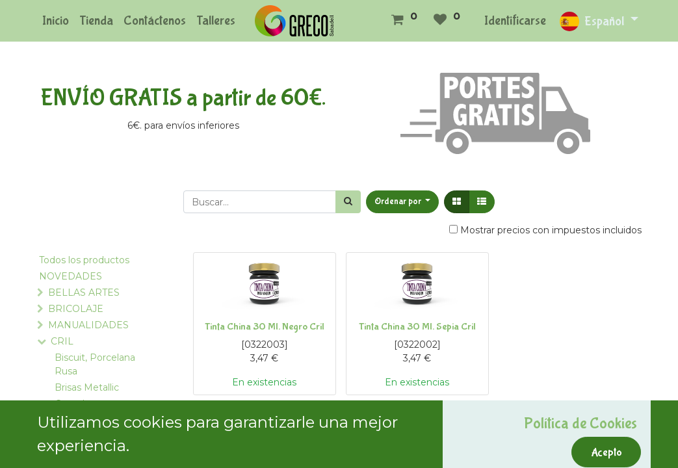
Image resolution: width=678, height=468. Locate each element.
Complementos (90, 404)
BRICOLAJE (75, 309)
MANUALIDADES (88, 325)
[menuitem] (55, 21)
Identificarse (515, 20)
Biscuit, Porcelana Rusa (95, 364)
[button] (402, 201)
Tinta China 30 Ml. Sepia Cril (417, 326)
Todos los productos (84, 260)
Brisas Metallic (87, 387)
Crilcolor (72, 450)
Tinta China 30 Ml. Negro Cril (264, 326)
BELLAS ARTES (84, 292)
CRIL (62, 341)
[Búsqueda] (348, 201)
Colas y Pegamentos (85, 426)
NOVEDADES (70, 276)
